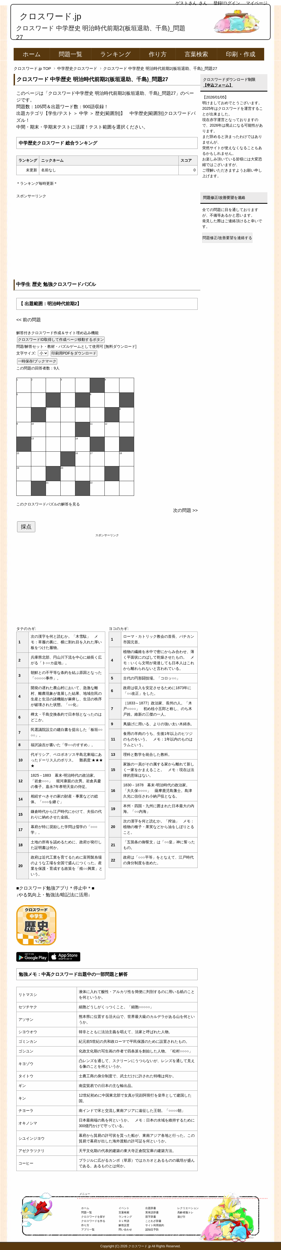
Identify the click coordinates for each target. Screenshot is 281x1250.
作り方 (158, 54)
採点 (26, 527)
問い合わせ (125, 1229)
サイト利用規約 (154, 1225)
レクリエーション (188, 1208)
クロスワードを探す (93, 1216)
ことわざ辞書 (153, 1220)
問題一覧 (70, 54)
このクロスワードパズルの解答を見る (48, 504)
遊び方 (181, 1216)
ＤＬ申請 (124, 1220)
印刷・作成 (240, 54)
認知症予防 (152, 1229)
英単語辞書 (152, 1212)
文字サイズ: (26, 353)
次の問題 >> (185, 510)
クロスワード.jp (50, 16)
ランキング (115, 54)
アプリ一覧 (88, 1229)
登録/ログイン (226, 3)
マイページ (256, 3)
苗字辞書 (150, 1216)
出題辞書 (150, 1208)
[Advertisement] (107, 236)
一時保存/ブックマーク (37, 361)
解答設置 (124, 1225)
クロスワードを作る (93, 1220)
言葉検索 (196, 54)
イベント (124, 1208)
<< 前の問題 (28, 319)
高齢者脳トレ (185, 1212)
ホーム (32, 54)
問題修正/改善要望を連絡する (227, 238)
